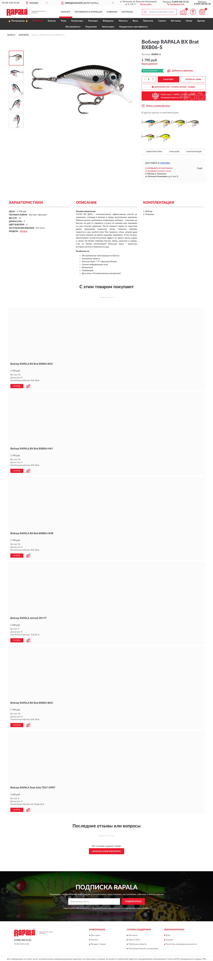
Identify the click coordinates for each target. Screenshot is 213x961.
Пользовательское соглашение (143, 948)
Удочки (201, 21)
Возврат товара (98, 943)
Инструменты (73, 27)
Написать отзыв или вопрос (106, 850)
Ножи (189, 21)
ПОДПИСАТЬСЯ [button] (133, 900)
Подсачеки (91, 27)
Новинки (111, 12)
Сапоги (162, 21)
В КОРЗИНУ (168, 79)
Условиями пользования (132, 907)
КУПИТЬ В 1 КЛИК (193, 79)
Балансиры (77, 21)
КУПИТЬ (16, 386)
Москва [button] (165, 163)
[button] (175, 4)
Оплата (94, 939)
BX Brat (23, 231)
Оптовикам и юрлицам (88, 12)
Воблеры (38, 21)
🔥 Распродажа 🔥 (18, 21)
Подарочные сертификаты (133, 27)
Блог (168, 934)
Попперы (93, 21)
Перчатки (148, 21)
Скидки (169, 939)
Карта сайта (134, 939)
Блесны (52, 21)
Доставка (95, 934)
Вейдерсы (108, 21)
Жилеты (123, 21)
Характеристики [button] (154, 152)
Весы (135, 21)
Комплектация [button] (193, 152)
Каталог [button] (65, 12)
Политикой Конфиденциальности (106, 907)
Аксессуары (108, 27)
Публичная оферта (137, 943)
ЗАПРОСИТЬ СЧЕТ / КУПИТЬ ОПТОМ (173, 87)
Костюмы (176, 21)
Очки (63, 21)
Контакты (127, 12)
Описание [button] (174, 152)
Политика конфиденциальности (181, 943)
